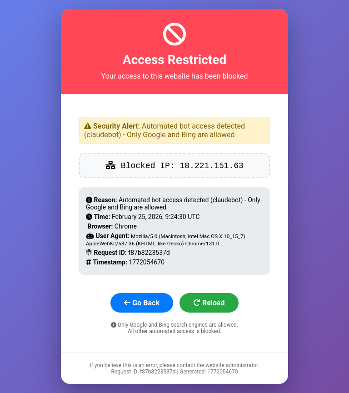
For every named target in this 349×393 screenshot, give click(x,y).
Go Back (142, 302)
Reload (209, 302)
